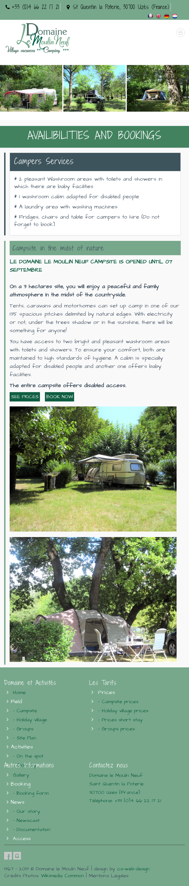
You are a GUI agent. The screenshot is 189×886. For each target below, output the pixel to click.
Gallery (21, 775)
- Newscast (26, 820)
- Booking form (30, 793)
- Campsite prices (118, 701)
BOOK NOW (59, 397)
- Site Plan (24, 737)
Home (19, 692)
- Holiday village (30, 719)
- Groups (23, 728)
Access (22, 838)
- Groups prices (116, 728)
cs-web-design (133, 868)
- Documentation (31, 829)
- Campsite (25, 710)
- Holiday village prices (123, 710)
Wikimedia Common (62, 875)
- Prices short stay (120, 719)
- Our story (26, 811)
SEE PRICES (25, 397)
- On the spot (28, 756)
